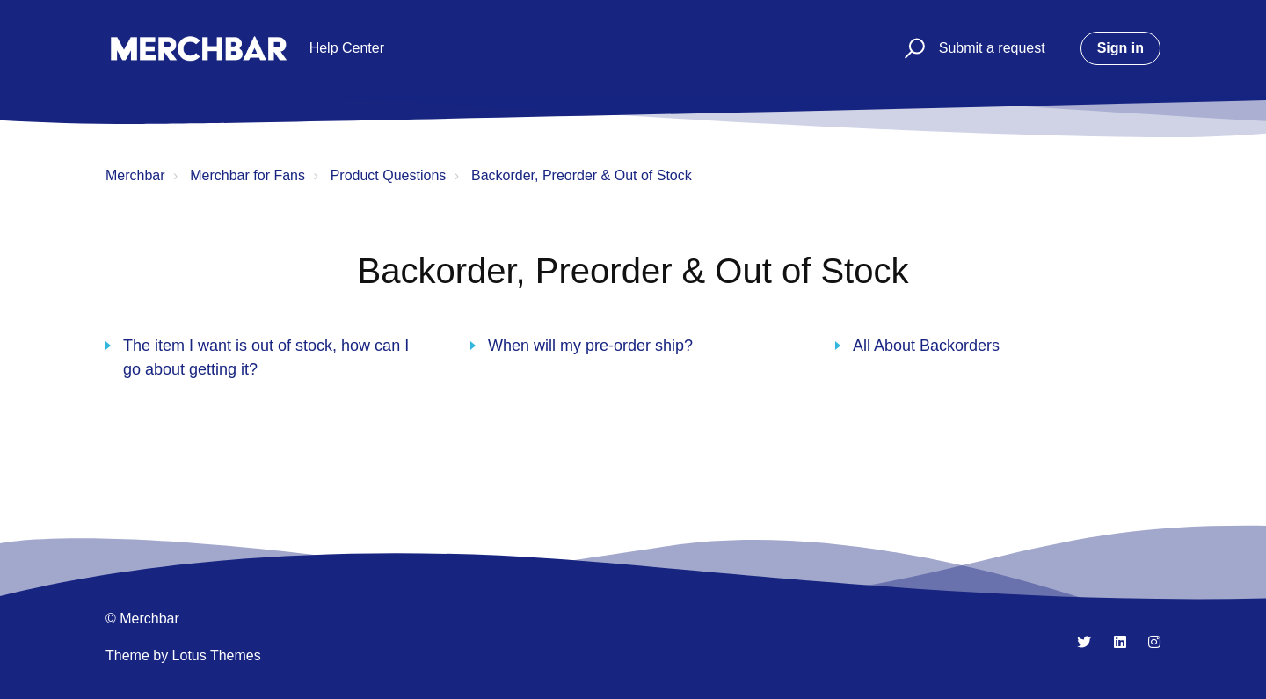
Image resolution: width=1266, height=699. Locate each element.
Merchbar (135, 175)
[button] (912, 49)
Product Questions (389, 175)
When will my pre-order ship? (590, 345)
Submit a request (992, 47)
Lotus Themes (216, 655)
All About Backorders (926, 345)
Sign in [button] (1120, 47)
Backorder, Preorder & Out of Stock (581, 175)
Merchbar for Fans (247, 175)
